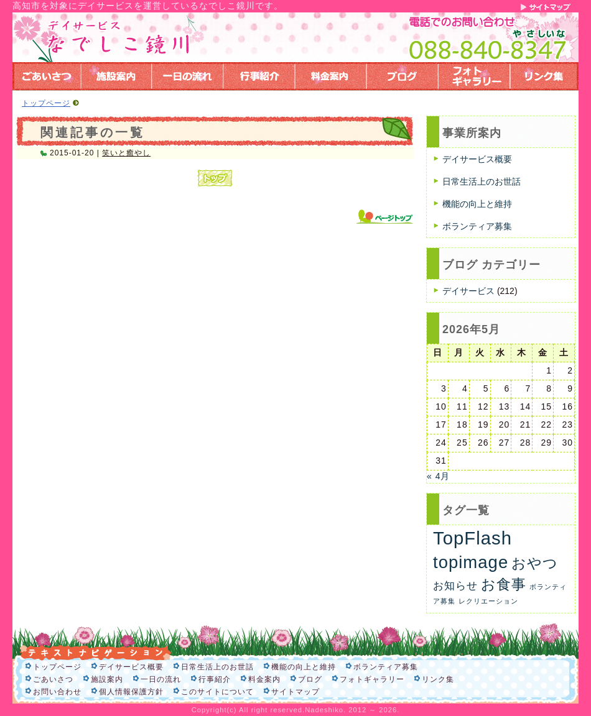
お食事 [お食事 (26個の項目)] (503, 584)
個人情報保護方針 (131, 691)
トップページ (46, 103)
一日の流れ (161, 679)
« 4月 (438, 476)
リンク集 (438, 679)
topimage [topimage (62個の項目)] (470, 562)
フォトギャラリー (372, 679)
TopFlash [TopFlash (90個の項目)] (472, 538)
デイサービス (468, 291)
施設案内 (107, 679)
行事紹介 (214, 679)
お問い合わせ (57, 691)
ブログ (310, 679)
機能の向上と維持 (477, 204)
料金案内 (264, 679)
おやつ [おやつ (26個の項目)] (534, 563)
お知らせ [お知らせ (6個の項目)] (455, 586)
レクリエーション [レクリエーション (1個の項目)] (488, 601)
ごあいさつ (53, 679)
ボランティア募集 (477, 226)
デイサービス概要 (477, 159)
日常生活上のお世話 (481, 181)
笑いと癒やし (126, 153)
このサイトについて (217, 691)
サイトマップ (295, 691)
